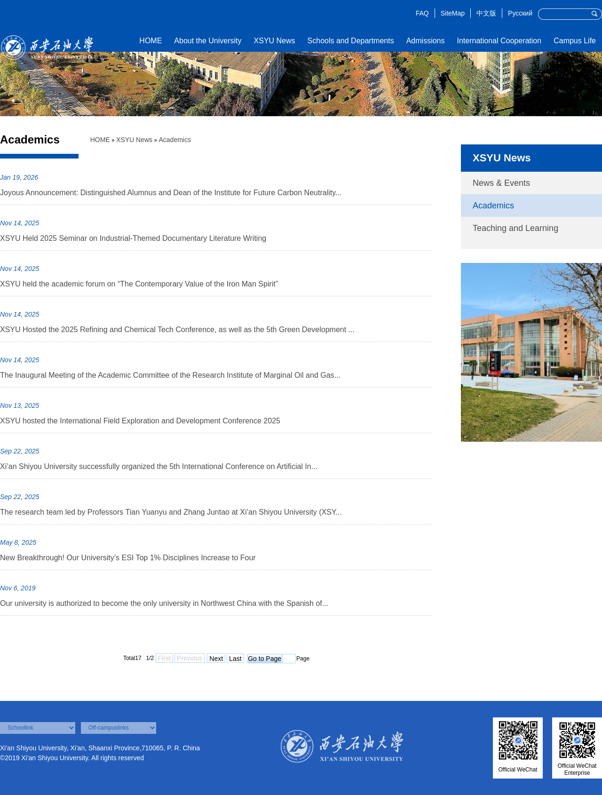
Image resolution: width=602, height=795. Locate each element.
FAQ (422, 13)
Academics (174, 139)
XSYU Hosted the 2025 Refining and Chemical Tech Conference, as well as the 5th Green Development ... (177, 330)
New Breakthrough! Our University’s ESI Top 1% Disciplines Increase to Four (128, 558)
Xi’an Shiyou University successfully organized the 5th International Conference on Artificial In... (158, 466)
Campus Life (575, 41)
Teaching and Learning (515, 228)
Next (216, 658)
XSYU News (274, 41)
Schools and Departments (351, 41)
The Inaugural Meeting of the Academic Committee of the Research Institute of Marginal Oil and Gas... (170, 375)
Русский (520, 13)
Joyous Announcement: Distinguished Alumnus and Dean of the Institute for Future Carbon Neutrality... (170, 193)
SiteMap (453, 13)
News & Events (501, 183)
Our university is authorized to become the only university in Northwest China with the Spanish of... (164, 603)
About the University (207, 41)
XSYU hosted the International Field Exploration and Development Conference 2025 (140, 421)
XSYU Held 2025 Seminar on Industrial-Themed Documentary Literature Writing (133, 238)
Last (235, 658)
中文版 (486, 13)
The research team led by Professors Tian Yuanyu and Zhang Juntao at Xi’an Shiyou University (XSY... (171, 512)
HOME (150, 41)
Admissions (425, 41)
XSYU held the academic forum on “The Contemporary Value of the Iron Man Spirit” (139, 284)
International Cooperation (499, 41)
